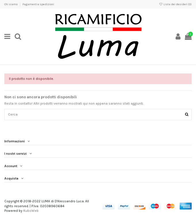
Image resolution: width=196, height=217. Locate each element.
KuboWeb (31, 211)
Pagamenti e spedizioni (38, 4)
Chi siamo (11, 4)
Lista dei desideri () (175, 4)
